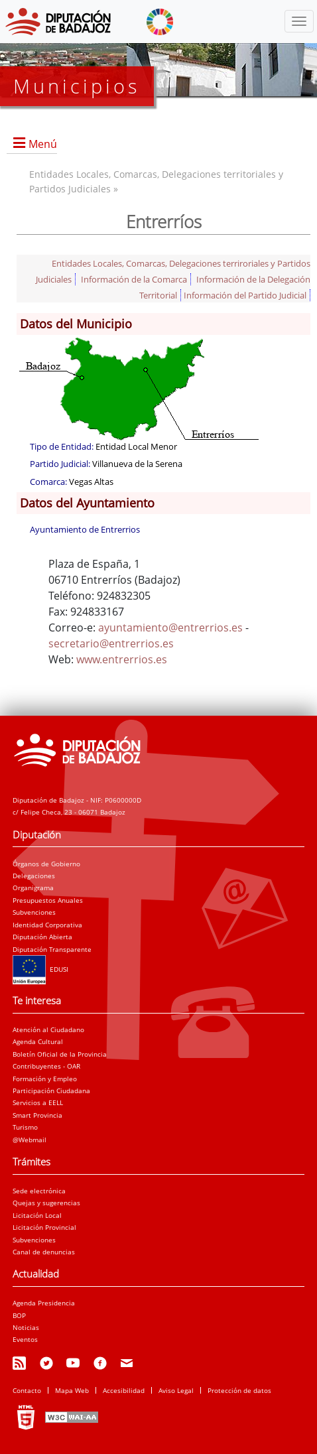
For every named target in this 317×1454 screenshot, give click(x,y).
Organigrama (33, 887)
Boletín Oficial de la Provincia (60, 1054)
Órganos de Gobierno (46, 863)
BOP (19, 1315)
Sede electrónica (39, 1190)
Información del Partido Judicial (245, 295)
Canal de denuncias (44, 1251)
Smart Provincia (37, 1115)
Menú (43, 144)
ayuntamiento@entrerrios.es (170, 627)
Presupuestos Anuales (48, 900)
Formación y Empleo (45, 1078)
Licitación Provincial (44, 1227)
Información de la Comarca (134, 279)
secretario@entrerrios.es (111, 643)
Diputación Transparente (52, 949)
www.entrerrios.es (121, 659)
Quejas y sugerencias (46, 1202)
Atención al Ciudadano (48, 1029)
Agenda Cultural (38, 1041)
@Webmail (29, 1139)
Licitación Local (37, 1215)
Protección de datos (239, 1390)
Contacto (27, 1390)
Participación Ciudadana (51, 1090)
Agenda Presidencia (44, 1302)
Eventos (25, 1339)
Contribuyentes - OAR (46, 1066)
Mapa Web (72, 1390)
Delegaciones (34, 875)
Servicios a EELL (38, 1102)
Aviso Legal (176, 1390)
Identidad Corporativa (47, 924)
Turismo (25, 1127)
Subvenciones (34, 912)
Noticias (26, 1327)
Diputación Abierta (42, 936)
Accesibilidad (124, 1390)
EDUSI (40, 969)
